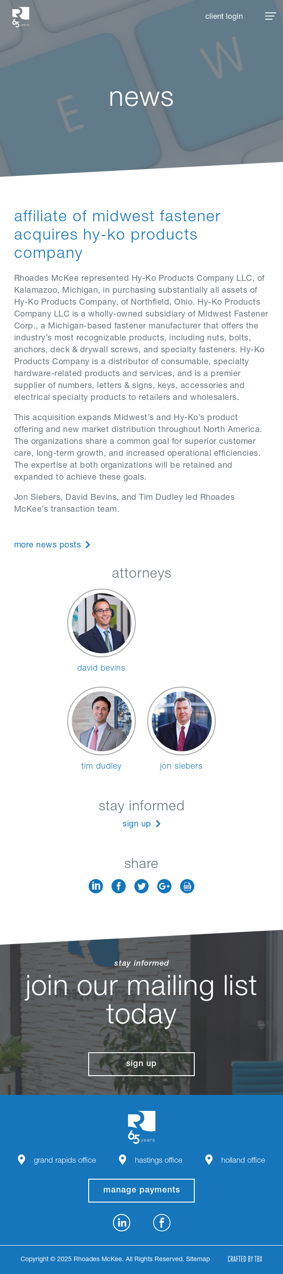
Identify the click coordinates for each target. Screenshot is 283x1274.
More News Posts (47, 545)
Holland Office (243, 1161)
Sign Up (137, 824)
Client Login (224, 17)
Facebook (119, 886)
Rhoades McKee (20, 17)
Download (187, 886)
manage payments (141, 1191)
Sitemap (198, 1260)
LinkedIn (96, 886)
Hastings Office (158, 1161)
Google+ (164, 886)
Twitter (141, 886)
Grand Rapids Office (65, 1161)
